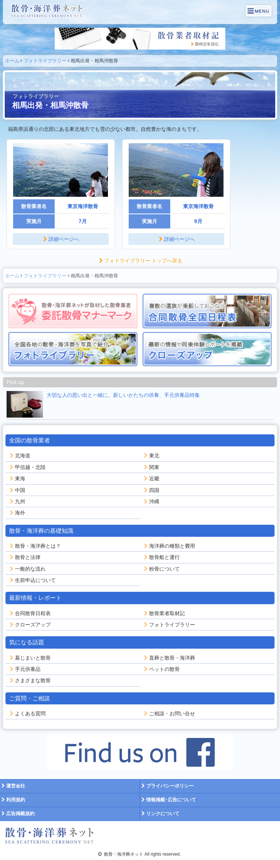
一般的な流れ (27, 569)
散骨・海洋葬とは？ (34, 546)
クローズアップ (29, 625)
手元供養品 (24, 669)
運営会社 (12, 786)
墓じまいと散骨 (29, 658)
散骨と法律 (24, 557)
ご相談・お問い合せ (169, 713)
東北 (151, 455)
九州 (16, 501)
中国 (16, 490)
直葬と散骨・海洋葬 (169, 658)
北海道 (19, 455)
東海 (16, 478)
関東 (151, 467)
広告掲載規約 (17, 813)
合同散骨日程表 (29, 613)
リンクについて (159, 813)
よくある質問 (27, 713)
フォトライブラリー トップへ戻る (140, 260)
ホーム (12, 60)
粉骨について (161, 569)
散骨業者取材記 (164, 613)
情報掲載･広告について (168, 799)
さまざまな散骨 (29, 680)
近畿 (151, 478)
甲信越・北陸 (27, 467)
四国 (151, 490)
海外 (16, 513)
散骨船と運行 (161, 557)
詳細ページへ (60, 239)
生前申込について (32, 580)
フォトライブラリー (45, 60)
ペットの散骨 (161, 669)
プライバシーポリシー (167, 786)
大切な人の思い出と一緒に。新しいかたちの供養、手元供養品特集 (123, 395)
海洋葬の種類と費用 (169, 546)
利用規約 (12, 799)
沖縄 (151, 501)
